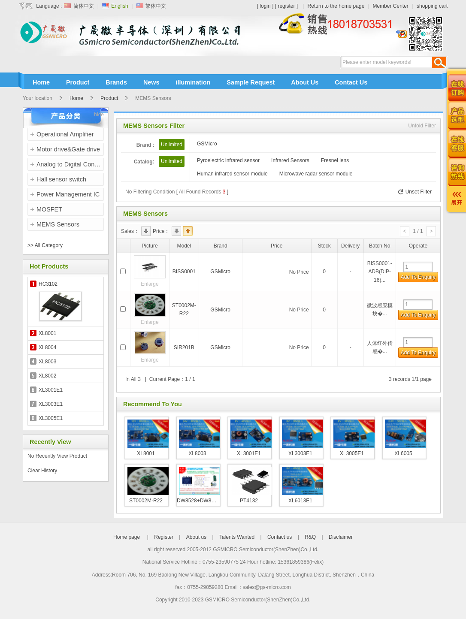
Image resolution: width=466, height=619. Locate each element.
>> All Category (45, 245)
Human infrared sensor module (232, 174)
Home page (127, 537)
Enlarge (149, 284)
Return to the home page (336, 6)
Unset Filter (414, 191)
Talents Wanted (236, 537)
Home (76, 98)
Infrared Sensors (290, 160)
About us (196, 537)
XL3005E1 (51, 418)
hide (99, 115)
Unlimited (171, 145)
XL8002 (47, 376)
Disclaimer (341, 537)
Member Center (390, 6)
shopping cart (432, 6)
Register (163, 537)
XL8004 (47, 347)
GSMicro (207, 144)
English (119, 6)
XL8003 (47, 362)
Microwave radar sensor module (316, 174)
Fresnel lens (335, 160)
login (265, 6)
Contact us (279, 537)
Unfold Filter (422, 126)
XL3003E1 (51, 404)
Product (109, 98)
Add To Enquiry (418, 277)
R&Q (310, 537)
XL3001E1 (51, 390)
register (286, 6)
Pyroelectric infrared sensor (228, 160)
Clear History (42, 471)
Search (439, 62)
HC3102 (48, 284)
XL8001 (47, 333)
